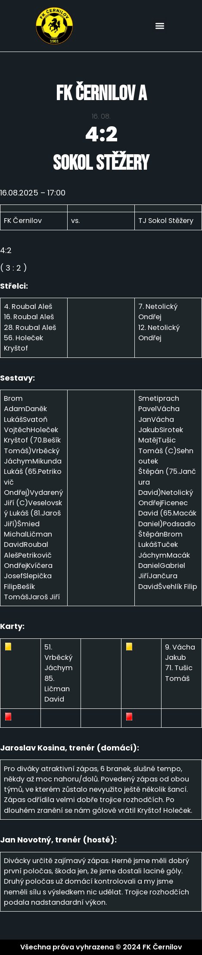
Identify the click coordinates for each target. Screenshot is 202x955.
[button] (159, 25)
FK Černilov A (101, 94)
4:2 (101, 134)
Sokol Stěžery (101, 163)
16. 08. (101, 116)
